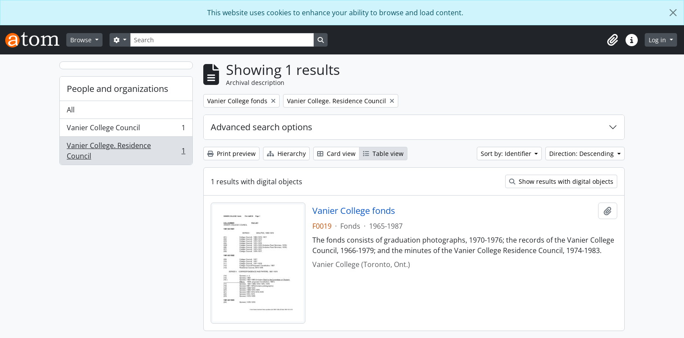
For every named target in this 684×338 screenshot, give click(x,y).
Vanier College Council (125, 129)
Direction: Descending (582, 153)
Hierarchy (286, 153)
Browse (81, 40)
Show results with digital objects (561, 181)
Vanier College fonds (353, 211)
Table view (383, 153)
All (71, 110)
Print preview (231, 153)
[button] (612, 40)
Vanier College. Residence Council (125, 151)
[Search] (222, 40)
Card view (336, 153)
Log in (658, 40)
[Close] (673, 12)
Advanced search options (261, 127)
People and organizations (117, 89)
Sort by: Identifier (507, 153)
